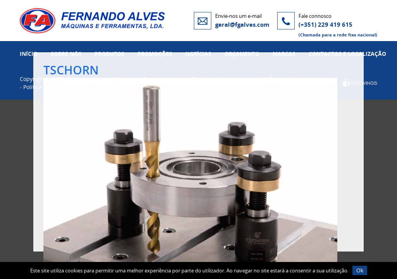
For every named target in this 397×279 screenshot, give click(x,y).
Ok (359, 270)
